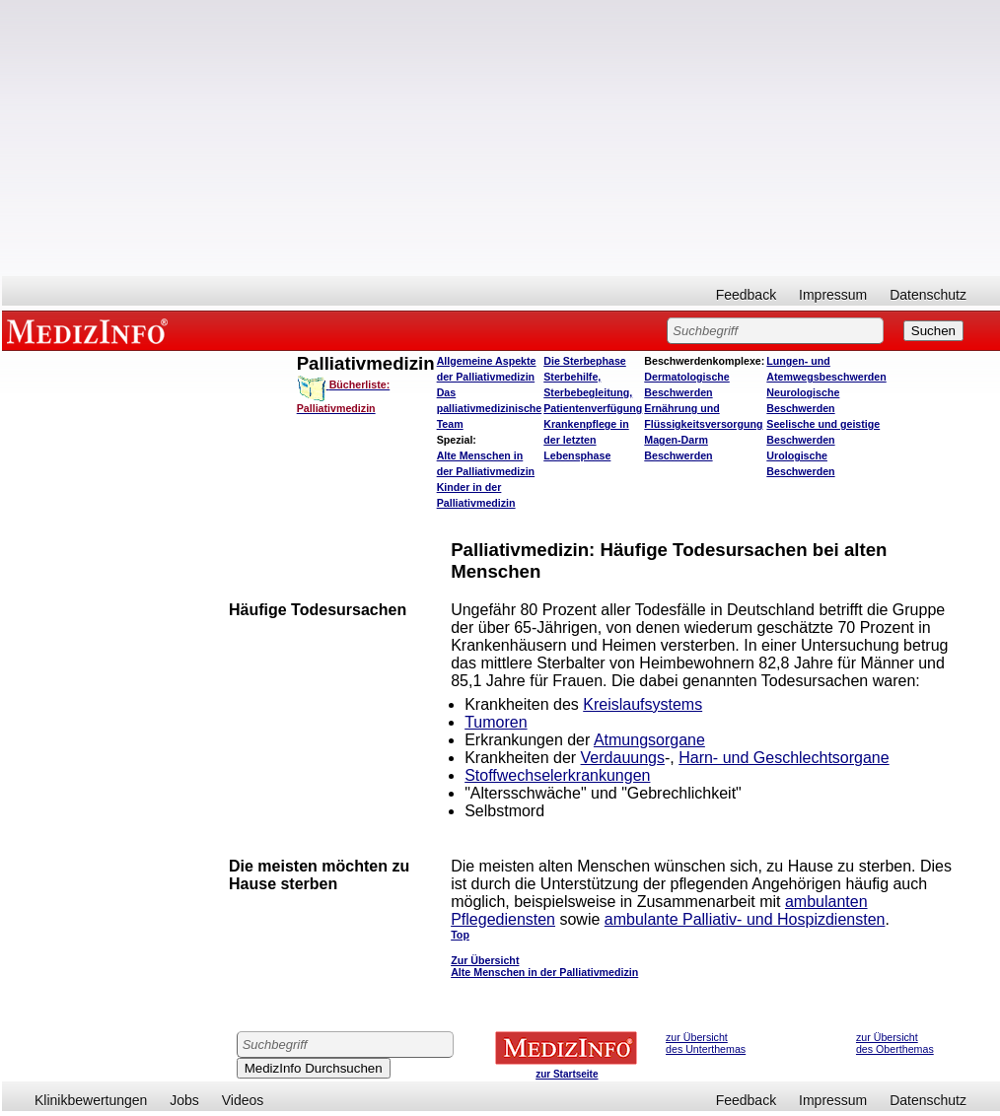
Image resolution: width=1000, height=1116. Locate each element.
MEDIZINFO (90, 330)
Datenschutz (928, 295)
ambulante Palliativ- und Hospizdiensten (745, 919)
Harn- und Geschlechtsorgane (784, 757)
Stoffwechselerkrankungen (557, 775)
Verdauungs (623, 757)
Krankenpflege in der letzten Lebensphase (585, 439)
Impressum (833, 295)
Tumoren (495, 722)
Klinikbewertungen (91, 1100)
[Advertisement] (501, 138)
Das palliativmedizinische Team (489, 408)
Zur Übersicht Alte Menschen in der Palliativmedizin (544, 966)
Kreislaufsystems (642, 704)
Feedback (746, 295)
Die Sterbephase (584, 361)
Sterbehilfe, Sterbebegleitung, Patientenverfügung (592, 392)
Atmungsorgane (649, 740)
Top (460, 935)
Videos (243, 1100)
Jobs (184, 1100)
